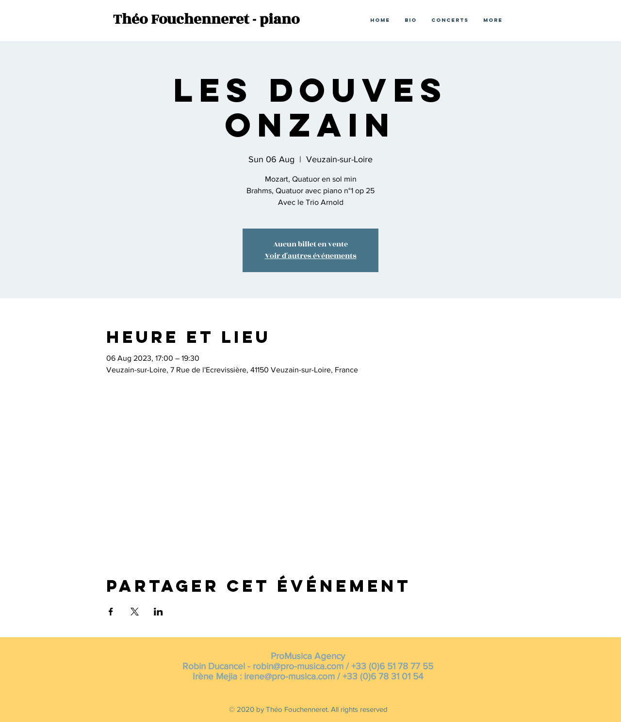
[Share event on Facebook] (110, 611)
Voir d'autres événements (311, 255)
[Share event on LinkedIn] (158, 611)
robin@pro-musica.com (298, 666)
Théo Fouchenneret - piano (206, 19)
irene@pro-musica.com (289, 676)
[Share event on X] (134, 611)
